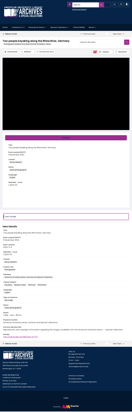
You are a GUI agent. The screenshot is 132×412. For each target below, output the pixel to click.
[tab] (66, 137)
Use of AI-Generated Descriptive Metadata (19, 387)
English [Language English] (12, 178)
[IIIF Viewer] (105, 52)
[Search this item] (101, 42)
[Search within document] (126, 42)
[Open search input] (107, 4)
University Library (75, 379)
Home (5, 27)
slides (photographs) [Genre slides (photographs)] (18, 170)
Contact (66, 398)
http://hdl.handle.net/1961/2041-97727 (20, 337)
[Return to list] (20, 34)
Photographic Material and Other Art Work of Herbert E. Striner (27, 44)
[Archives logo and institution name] (23, 12)
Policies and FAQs (9, 381)
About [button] (92, 27)
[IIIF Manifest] (121, 52)
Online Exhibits (79, 27)
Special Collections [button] (59, 27)
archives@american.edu (78, 367)
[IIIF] (95, 52)
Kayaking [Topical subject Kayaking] (8, 285)
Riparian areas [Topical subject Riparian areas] (20, 285)
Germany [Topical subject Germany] (32, 285)
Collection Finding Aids (12, 378)
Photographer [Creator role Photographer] (10, 270)
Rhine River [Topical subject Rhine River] (42, 285)
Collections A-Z (18, 27)
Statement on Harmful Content (15, 384)
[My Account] (120, 4)
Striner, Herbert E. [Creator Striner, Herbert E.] (16, 162)
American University (76, 376)
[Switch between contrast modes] (126, 4)
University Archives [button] (37, 27)
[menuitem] (66, 397)
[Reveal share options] (114, 4)
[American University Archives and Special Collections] (18, 355)
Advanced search (73, 9)
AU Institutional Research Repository (83, 382)
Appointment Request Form (79, 364)
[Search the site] (83, 4)
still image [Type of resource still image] (9, 300)
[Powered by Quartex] (66, 407)
